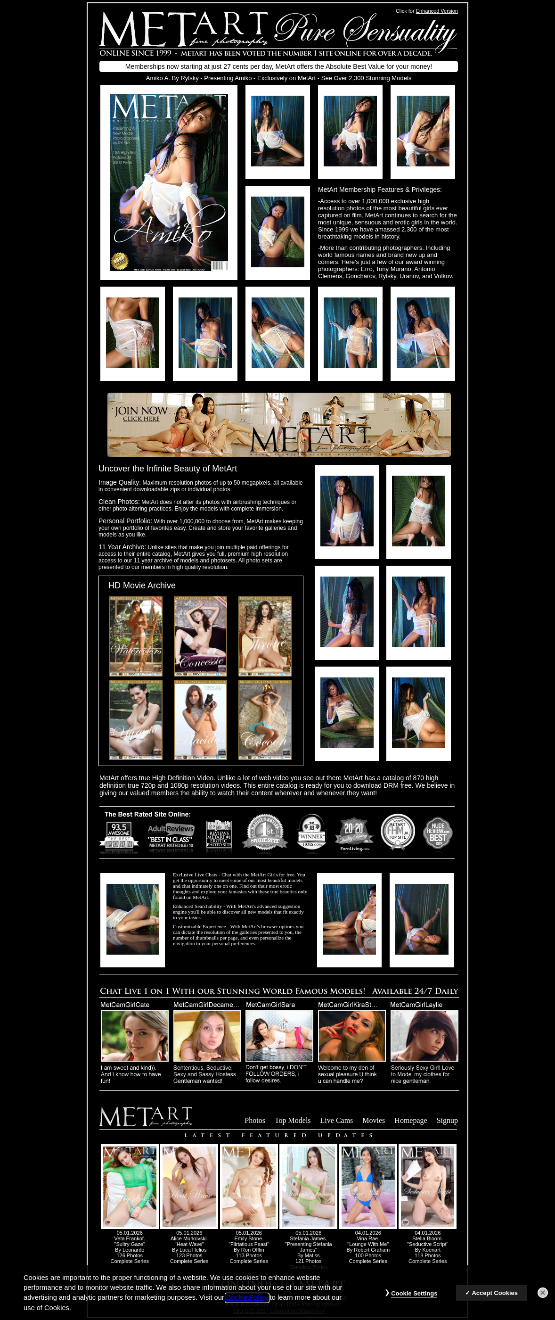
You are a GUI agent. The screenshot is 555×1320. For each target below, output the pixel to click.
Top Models (293, 1120)
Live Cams (336, 1120)
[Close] (543, 1298)
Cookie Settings (414, 1298)
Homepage (410, 1120)
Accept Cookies (495, 1298)
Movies (373, 1120)
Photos (255, 1120)
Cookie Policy (247, 1303)
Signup (447, 1120)
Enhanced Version (437, 11)
